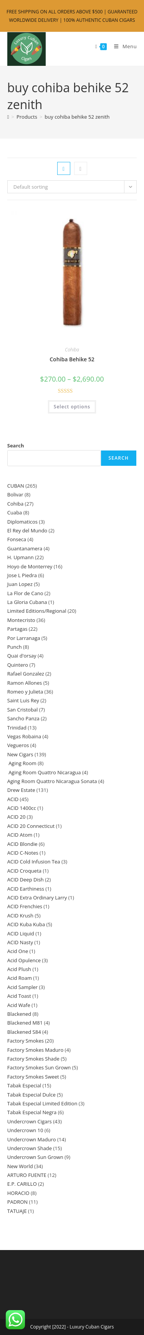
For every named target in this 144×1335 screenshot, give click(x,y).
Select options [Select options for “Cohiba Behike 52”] (72, 406)
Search (15, 445)
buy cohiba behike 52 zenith (77, 116)
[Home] (8, 116)
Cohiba (72, 349)
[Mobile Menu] (122, 46)
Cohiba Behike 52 (72, 359)
